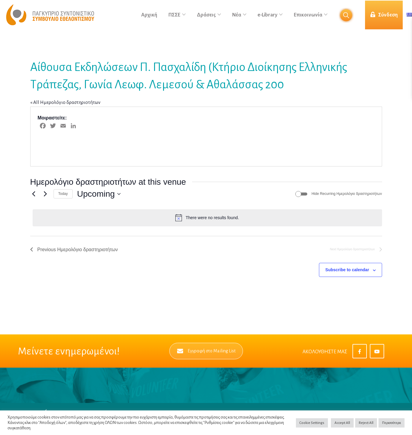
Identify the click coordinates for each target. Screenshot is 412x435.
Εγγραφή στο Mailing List (206, 351)
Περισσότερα (391, 423)
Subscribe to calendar (347, 269)
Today (63, 194)
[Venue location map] (293, 136)
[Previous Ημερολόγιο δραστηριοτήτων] (33, 194)
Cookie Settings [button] (312, 423)
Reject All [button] (366, 423)
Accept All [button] (342, 423)
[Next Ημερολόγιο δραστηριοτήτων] (45, 194)
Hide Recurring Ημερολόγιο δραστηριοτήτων (346, 194)
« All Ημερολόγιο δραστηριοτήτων (65, 102)
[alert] (207, 217)
